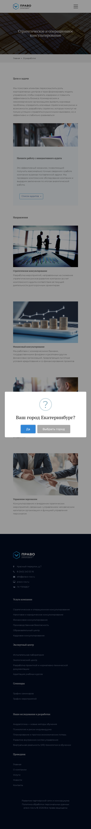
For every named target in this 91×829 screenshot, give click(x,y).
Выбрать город (54, 429)
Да (28, 429)
